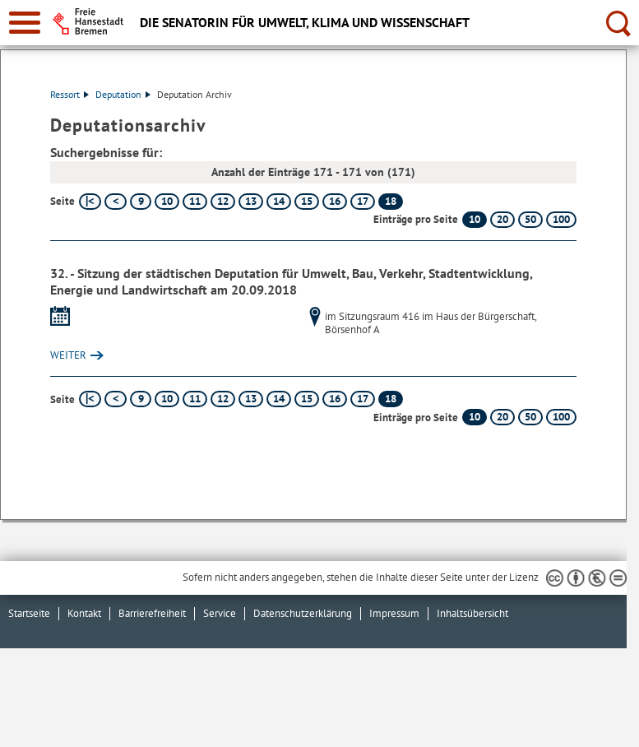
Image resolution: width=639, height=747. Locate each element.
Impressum (394, 613)
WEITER (68, 355)
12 (223, 201)
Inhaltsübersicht (472, 613)
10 (167, 201)
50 (530, 219)
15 (307, 201)
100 (561, 219)
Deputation (122, 94)
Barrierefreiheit (152, 613)
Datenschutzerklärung (302, 613)
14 (279, 201)
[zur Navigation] (24, 22)
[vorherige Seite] (115, 201)
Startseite (29, 613)
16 (334, 201)
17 (362, 201)
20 (502, 219)
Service (219, 613)
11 (195, 201)
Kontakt (84, 613)
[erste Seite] (90, 201)
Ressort (69, 94)
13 (251, 201)
